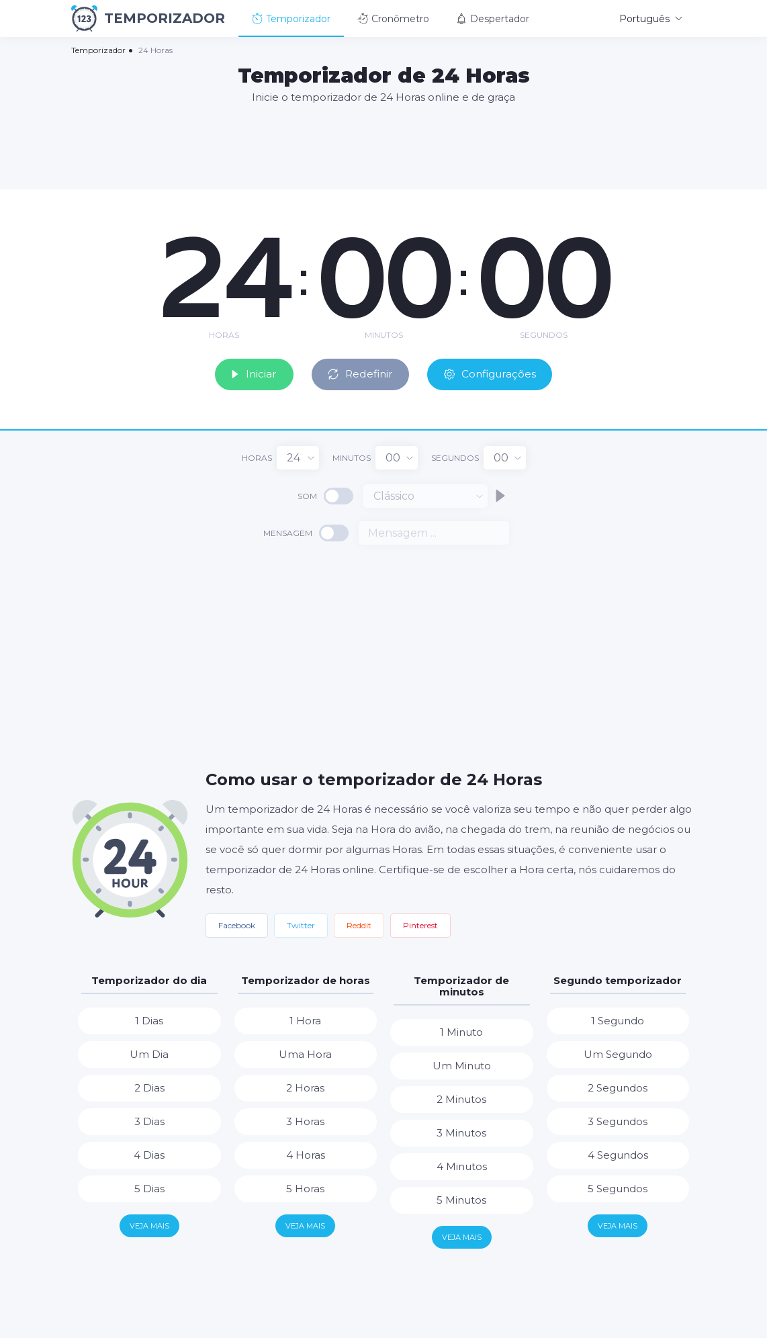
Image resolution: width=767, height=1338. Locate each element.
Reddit (359, 924)
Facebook (236, 924)
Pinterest (420, 924)
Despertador (492, 19)
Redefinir (359, 372)
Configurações (495, 372)
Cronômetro (393, 19)
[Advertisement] (383, 146)
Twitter (301, 924)
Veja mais (149, 1224)
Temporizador (291, 19)
